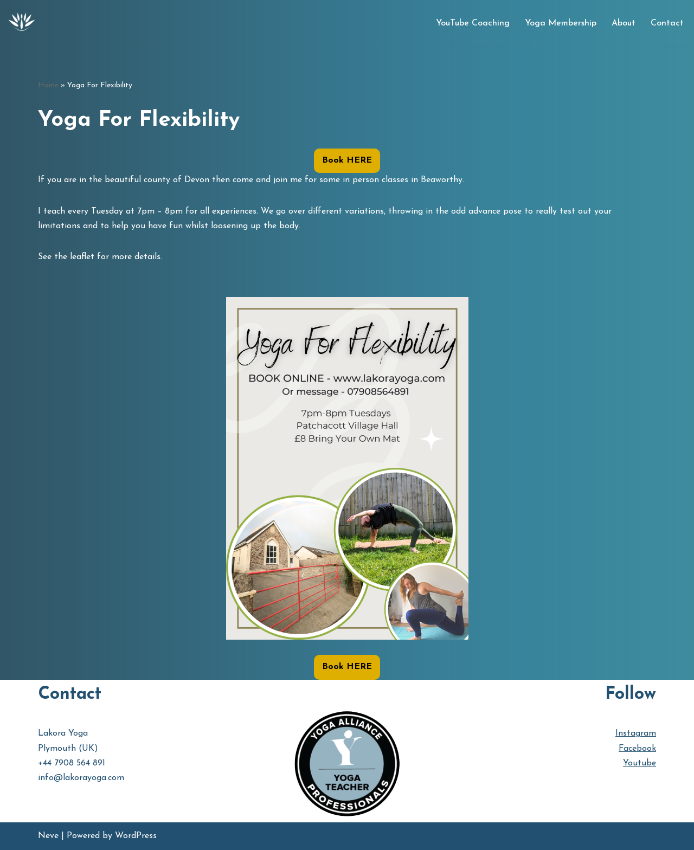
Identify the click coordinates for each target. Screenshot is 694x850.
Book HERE (347, 160)
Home (48, 85)
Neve (48, 836)
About (623, 23)
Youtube (639, 763)
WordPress (136, 836)
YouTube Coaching (473, 23)
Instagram (635, 733)
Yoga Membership (560, 23)
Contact (667, 23)
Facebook (637, 748)
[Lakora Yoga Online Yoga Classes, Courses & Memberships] (21, 23)
